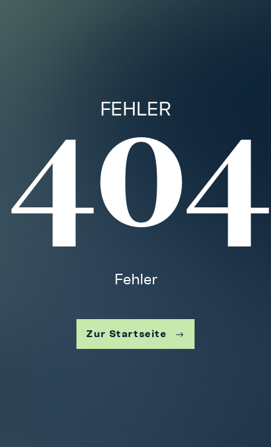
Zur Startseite (135, 334)
